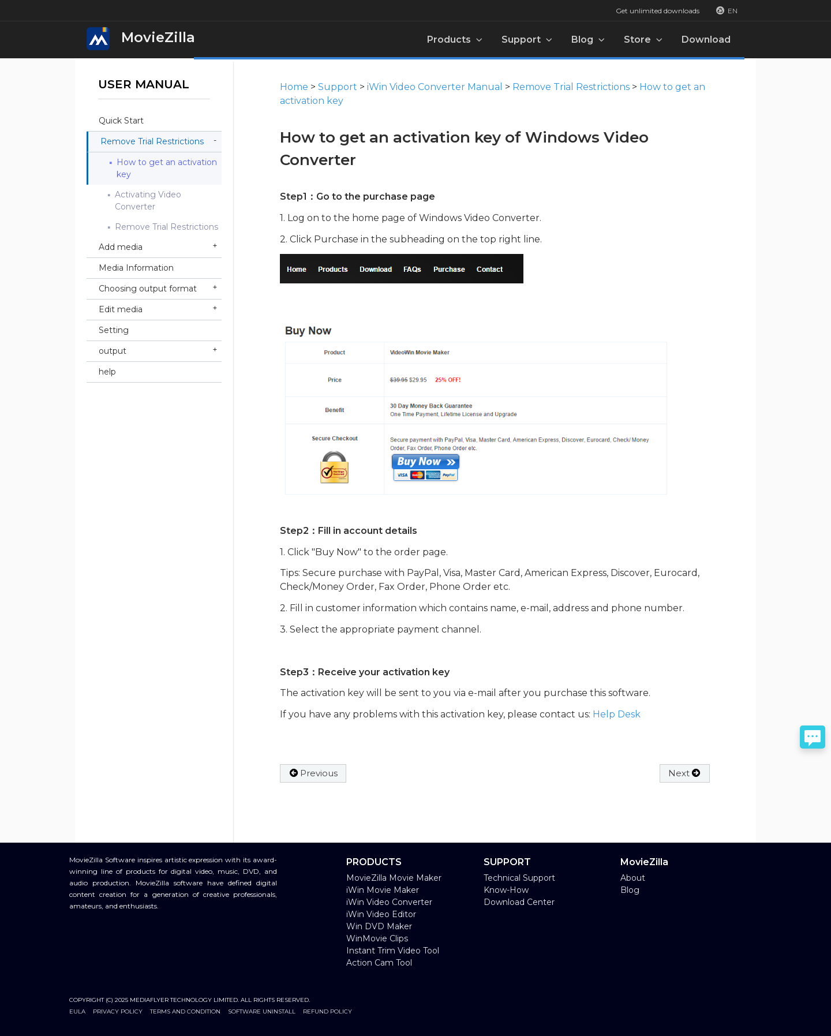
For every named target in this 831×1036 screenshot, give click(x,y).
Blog (629, 890)
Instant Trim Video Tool (392, 950)
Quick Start (121, 120)
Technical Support (519, 878)
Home (294, 86)
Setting (114, 330)
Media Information (136, 268)
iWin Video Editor (381, 914)
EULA (77, 1011)
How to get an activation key (167, 168)
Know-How (506, 890)
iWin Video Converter (389, 902)
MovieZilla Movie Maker (393, 878)
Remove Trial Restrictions (152, 141)
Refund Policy (327, 1011)
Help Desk (617, 714)
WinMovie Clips (377, 938)
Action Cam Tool (379, 963)
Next (684, 773)
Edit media (121, 309)
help (107, 371)
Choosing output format (148, 288)
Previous (313, 773)
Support (337, 86)
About (632, 878)
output (112, 351)
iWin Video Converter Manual (435, 86)
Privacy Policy (118, 1011)
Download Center (519, 902)
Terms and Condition (185, 1011)
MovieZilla (141, 38)
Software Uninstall (261, 1011)
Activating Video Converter (148, 200)
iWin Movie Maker (382, 890)
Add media (121, 247)
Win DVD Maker (379, 926)
